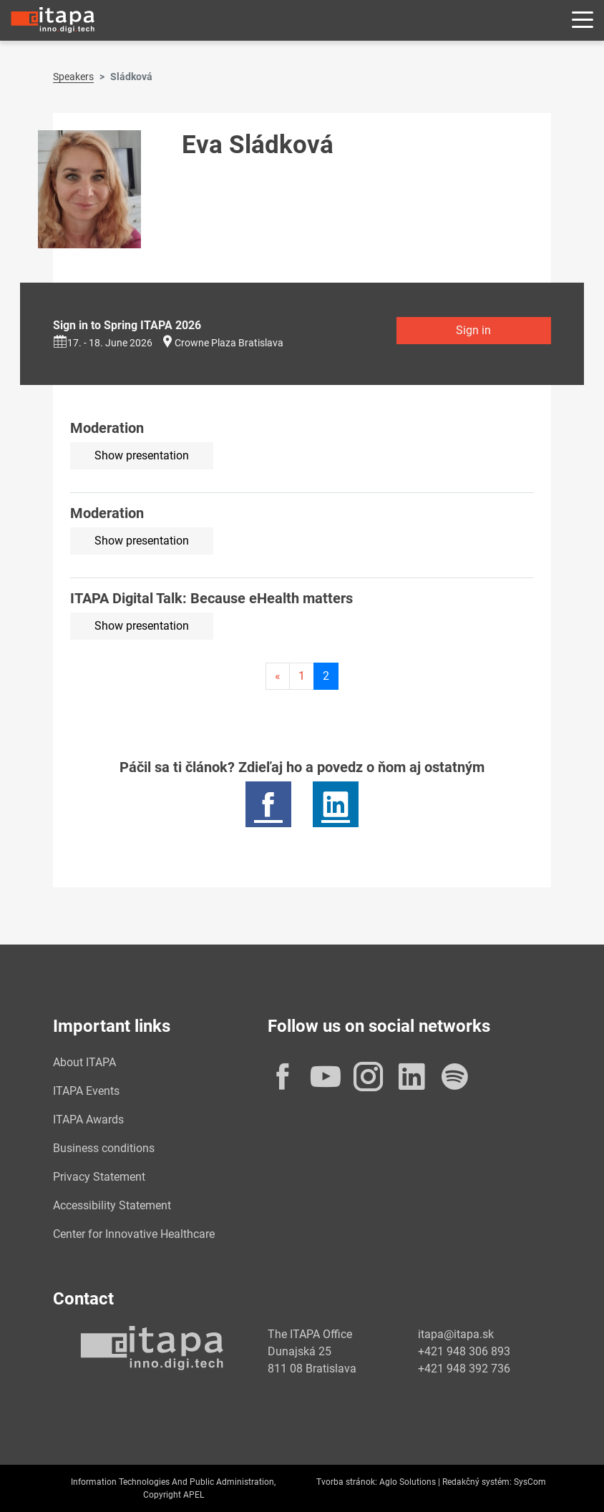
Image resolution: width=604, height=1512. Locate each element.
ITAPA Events (86, 1091)
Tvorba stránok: (346, 1482)
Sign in (473, 330)
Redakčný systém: (477, 1482)
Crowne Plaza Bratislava (229, 342)
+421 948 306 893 (464, 1351)
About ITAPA (84, 1062)
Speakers (73, 76)
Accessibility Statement (112, 1205)
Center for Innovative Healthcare (134, 1234)
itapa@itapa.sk (456, 1334)
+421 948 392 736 (464, 1368)
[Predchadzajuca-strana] (278, 676)
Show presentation (141, 455)
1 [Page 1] (301, 676)
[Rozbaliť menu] (582, 20)
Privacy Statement (99, 1177)
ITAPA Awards (88, 1119)
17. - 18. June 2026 (102, 342)
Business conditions (104, 1148)
